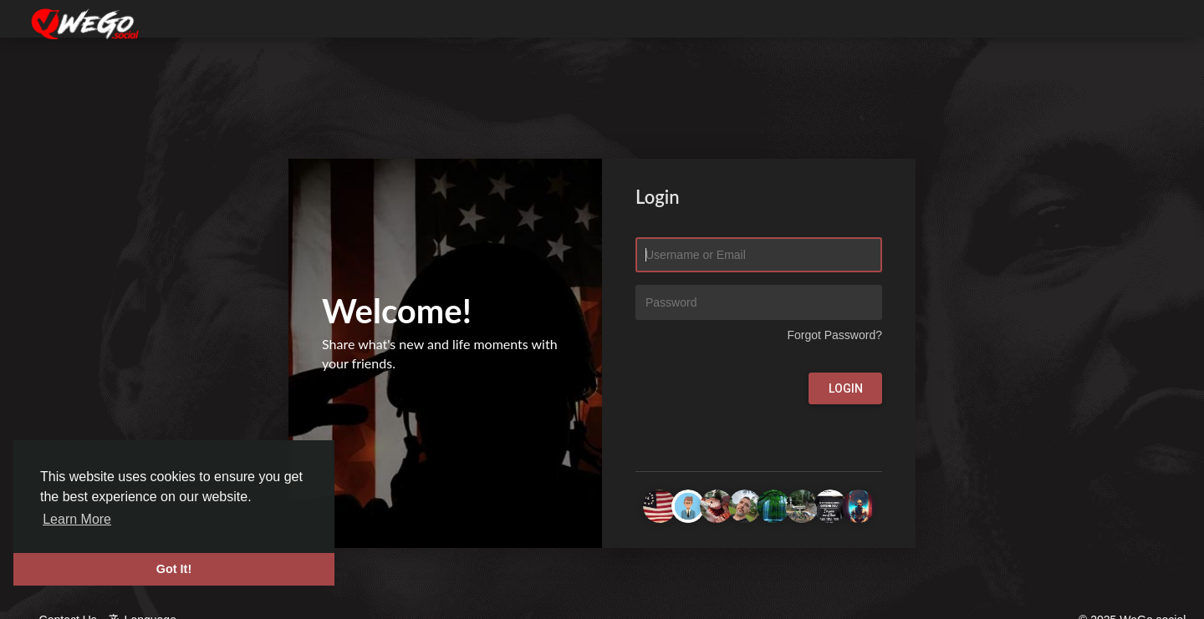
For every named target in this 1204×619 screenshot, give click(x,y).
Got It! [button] (173, 569)
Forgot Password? (834, 335)
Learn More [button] (77, 519)
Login (846, 388)
